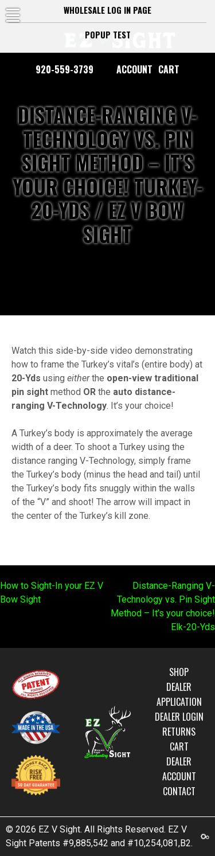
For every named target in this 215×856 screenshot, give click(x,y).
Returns (179, 731)
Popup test (108, 35)
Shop (179, 672)
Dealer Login (179, 717)
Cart (168, 69)
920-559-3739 (64, 69)
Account (134, 69)
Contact (179, 791)
